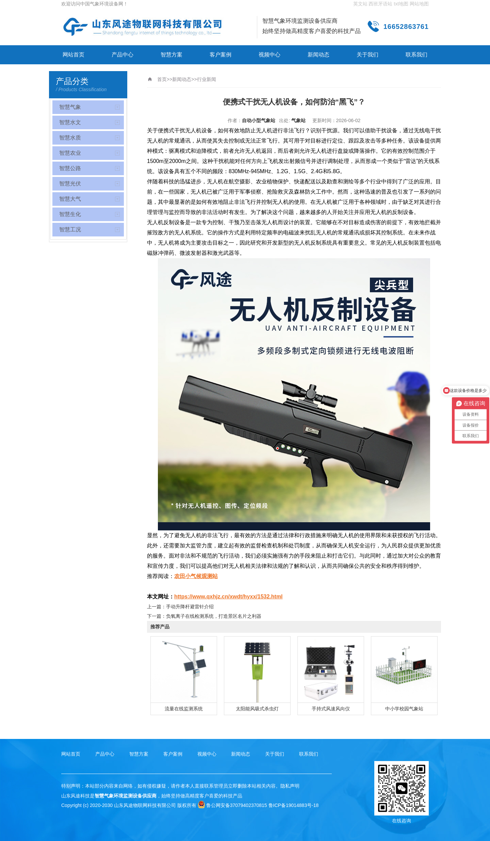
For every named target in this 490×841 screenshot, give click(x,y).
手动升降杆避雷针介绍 (190, 606)
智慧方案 (171, 54)
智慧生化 (70, 214)
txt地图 (401, 3)
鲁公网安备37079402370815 (232, 805)
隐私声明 (289, 786)
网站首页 (73, 54)
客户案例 (220, 54)
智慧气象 (70, 107)
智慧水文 (70, 122)
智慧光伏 (70, 183)
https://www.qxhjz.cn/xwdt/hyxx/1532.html (228, 596)
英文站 (360, 3)
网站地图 (419, 3)
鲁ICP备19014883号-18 (293, 805)
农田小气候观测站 (196, 576)
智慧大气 (70, 199)
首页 (162, 79)
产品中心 (122, 54)
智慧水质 (70, 138)
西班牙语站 (380, 3)
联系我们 (416, 54)
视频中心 (269, 54)
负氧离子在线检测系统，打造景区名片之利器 (213, 616)
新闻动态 (318, 54)
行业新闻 (206, 79)
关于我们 (367, 54)
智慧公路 (70, 168)
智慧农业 (70, 153)
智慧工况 (70, 229)
